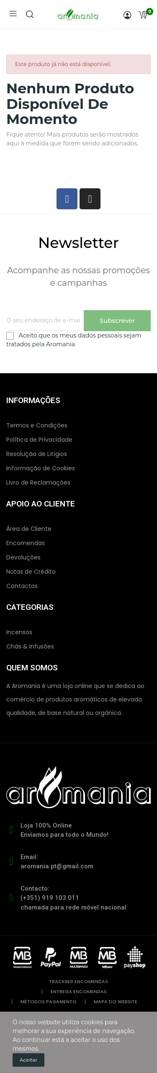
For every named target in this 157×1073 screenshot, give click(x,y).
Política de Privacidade (39, 439)
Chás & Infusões (30, 646)
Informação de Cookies (40, 468)
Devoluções (23, 557)
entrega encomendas (79, 991)
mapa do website (115, 1001)
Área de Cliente (28, 529)
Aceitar (28, 1060)
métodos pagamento (49, 1001)
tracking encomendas (78, 981)
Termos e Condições (36, 425)
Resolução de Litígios (36, 454)
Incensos (19, 632)
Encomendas (25, 543)
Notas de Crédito (31, 571)
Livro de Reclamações (38, 482)
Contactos (22, 586)
